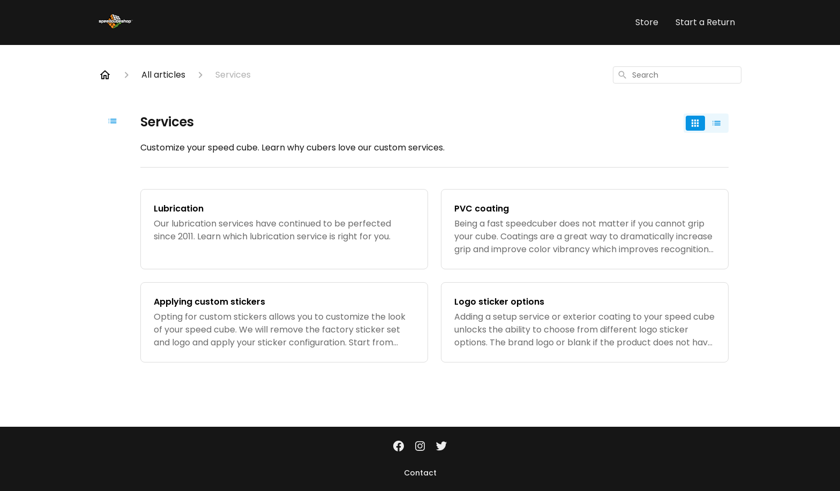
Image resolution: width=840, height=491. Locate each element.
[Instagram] (420, 447)
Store (646, 22)
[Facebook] (398, 447)
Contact (420, 472)
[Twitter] (441, 447)
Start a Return (705, 22)
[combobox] (677, 75)
